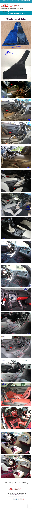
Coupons (4, 11)
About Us (11, 482)
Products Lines (22, 11)
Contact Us (8, 11)
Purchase (26, 11)
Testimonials (11, 11)
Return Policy (16, 11)
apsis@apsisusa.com (26, 0)
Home (6, 482)
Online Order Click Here (16, 13)
